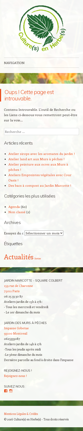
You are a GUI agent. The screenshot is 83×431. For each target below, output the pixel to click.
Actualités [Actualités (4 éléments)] (18, 256)
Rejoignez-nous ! (18, 371)
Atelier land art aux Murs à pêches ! (36, 159)
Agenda (14, 206)
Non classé (16, 212)
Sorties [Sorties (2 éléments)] (37, 258)
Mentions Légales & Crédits (21, 414)
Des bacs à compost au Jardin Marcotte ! (39, 185)
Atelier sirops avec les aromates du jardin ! (41, 153)
